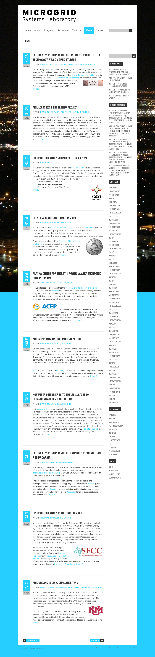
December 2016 (114, 366)
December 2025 (114, 191)
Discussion (71, 492)
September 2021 (115, 273)
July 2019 (112, 323)
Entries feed (113, 470)
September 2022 (115, 248)
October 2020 (114, 302)
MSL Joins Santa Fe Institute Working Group (119, 96)
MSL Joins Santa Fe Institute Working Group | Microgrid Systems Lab (119, 168)
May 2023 (112, 237)
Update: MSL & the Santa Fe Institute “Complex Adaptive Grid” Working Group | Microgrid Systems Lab (119, 114)
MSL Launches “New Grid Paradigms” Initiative (120, 159)
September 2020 (115, 305)
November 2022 (114, 241)
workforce (85, 112)
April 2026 (113, 187)
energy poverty (55, 64)
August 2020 (113, 309)
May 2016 (112, 370)
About (37, 30)
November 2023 (114, 227)
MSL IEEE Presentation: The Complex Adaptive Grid (120, 120)
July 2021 (112, 277)
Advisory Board (44, 409)
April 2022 (113, 262)
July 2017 (112, 363)
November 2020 (114, 298)
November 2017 (114, 356)
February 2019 (114, 331)
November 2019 (114, 316)
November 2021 (114, 270)
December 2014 (114, 388)
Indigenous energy (116, 425)
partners (71, 64)
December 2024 (114, 205)
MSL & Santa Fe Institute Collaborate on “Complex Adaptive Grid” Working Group (120, 71)
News (89, 30)
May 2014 (112, 395)
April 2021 (112, 284)
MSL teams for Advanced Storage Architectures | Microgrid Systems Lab (118, 141)
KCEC (35, 370)
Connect (99, 30)
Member (88, 228)
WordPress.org (115, 477)
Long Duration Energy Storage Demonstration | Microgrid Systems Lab (120, 128)
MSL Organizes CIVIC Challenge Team (56, 582)
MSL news (64, 64)
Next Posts (95, 640)
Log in (111, 467)
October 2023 (114, 230)
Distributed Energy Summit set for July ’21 (60, 158)
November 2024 (114, 209)
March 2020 (113, 313)
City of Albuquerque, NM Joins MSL (54, 217)
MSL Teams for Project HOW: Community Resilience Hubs (119, 90)
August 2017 (113, 359)
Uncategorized (90, 64)
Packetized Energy (91, 429)
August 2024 (113, 216)
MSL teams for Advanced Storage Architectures (118, 84)
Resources (54, 489)
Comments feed (114, 474)
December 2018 (114, 334)
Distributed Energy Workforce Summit (57, 513)
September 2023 (115, 234)
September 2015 (115, 381)
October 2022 (114, 245)
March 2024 (113, 219)
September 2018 (115, 341)
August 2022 (113, 252)
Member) (60, 370)
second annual (77, 168)
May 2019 (112, 327)
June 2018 (112, 345)
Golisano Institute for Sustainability (65, 78)
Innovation (43, 112)
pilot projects (66, 112)
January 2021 (114, 295)
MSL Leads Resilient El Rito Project (55, 107)
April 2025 (113, 202)
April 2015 (112, 384)
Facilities (77, 30)
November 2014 (114, 391)
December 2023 (114, 223)
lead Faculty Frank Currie (64, 564)
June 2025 (112, 198)
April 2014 (112, 399)
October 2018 (114, 338)
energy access (44, 64)
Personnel (63, 30)
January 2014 (114, 402)
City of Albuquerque (59, 228)
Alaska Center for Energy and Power (81, 288)
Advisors (112, 415)
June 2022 (112, 255)
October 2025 (114, 194)
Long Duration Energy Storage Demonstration (120, 78)
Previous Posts (32, 640)
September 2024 (115, 212)
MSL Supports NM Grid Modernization (57, 339)
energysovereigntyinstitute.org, (46, 473)
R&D (76, 64)
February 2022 (114, 266)
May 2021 (112, 280)
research (81, 64)
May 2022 (112, 259)
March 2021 (113, 288)
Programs (49, 30)
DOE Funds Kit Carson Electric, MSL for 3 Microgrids (120, 133)
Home (27, 30)
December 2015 (114, 377)
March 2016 (113, 373)
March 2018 (113, 348)
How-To (91, 483)
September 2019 (115, 320)
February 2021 (114, 291)
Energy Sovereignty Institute (83, 75)
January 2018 (114, 352)
